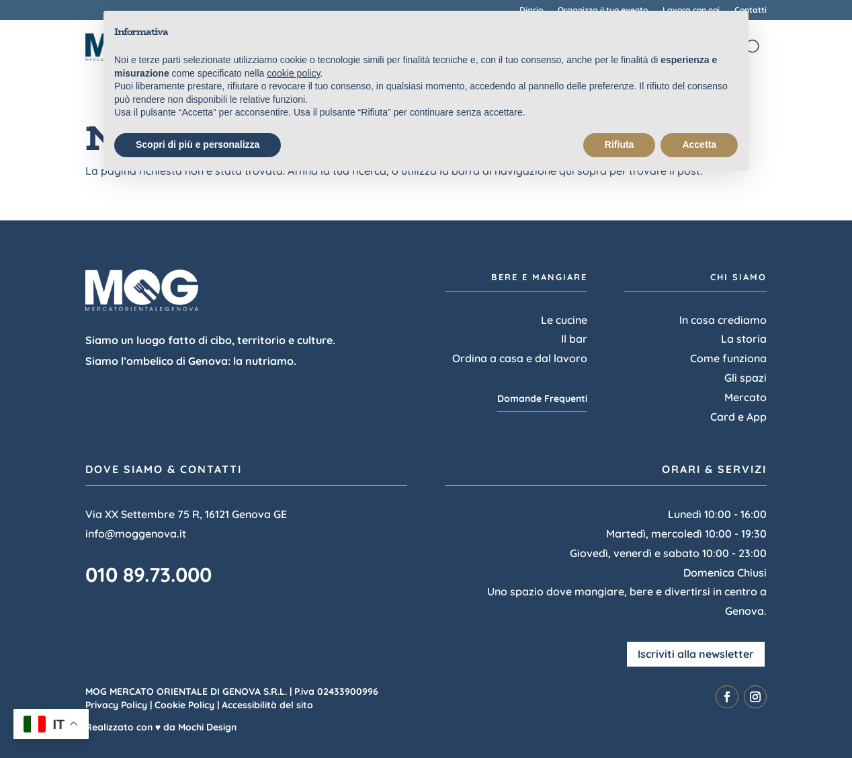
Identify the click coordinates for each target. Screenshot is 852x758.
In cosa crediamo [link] (723, 320)
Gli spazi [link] (745, 377)
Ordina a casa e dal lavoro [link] (519, 358)
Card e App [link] (738, 416)
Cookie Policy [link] (184, 705)
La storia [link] (744, 338)
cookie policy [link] (293, 73)
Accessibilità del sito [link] (267, 705)
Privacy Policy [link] (116, 705)
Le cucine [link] (564, 320)
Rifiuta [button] (619, 144)
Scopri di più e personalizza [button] (197, 144)
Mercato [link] (745, 397)
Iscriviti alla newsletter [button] (696, 654)
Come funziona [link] (728, 358)
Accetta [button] (699, 144)
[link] (727, 696)
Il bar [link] (574, 338)
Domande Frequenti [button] (542, 398)
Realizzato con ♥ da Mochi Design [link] (161, 727)
